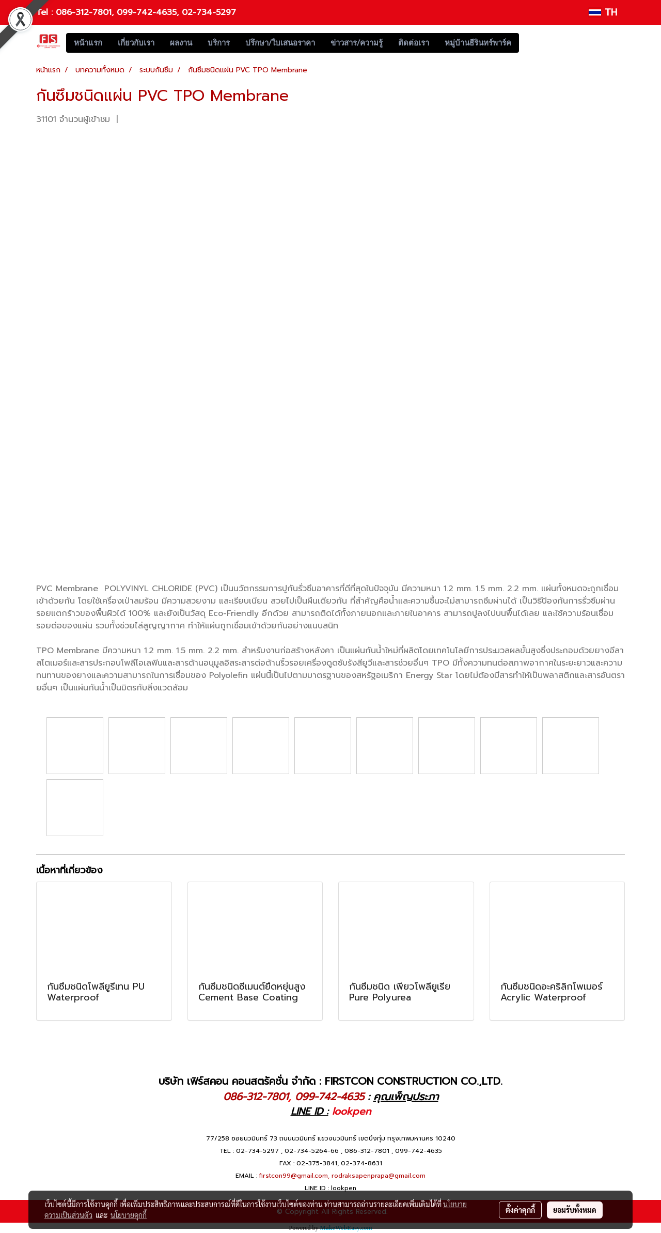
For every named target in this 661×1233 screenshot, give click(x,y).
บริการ (219, 43)
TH (603, 12)
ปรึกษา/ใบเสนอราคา (280, 43)
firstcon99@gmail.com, (294, 1175)
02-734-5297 (209, 12)
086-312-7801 (84, 12)
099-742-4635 (147, 12)
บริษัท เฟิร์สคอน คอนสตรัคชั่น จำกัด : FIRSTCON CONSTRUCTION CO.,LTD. (330, 1081)
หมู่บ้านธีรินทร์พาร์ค (478, 43)
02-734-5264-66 (312, 1150)
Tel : (46, 12)
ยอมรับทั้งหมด (574, 1209)
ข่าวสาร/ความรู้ (356, 43)
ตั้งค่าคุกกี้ (520, 1209)
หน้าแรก (88, 43)
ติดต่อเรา (413, 43)
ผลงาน (181, 43)
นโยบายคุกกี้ (129, 1215)
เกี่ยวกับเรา (136, 43)
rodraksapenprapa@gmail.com (379, 1175)
